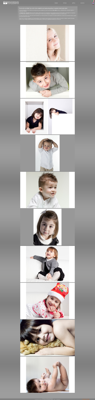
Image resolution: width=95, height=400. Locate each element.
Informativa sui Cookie (85, 399)
